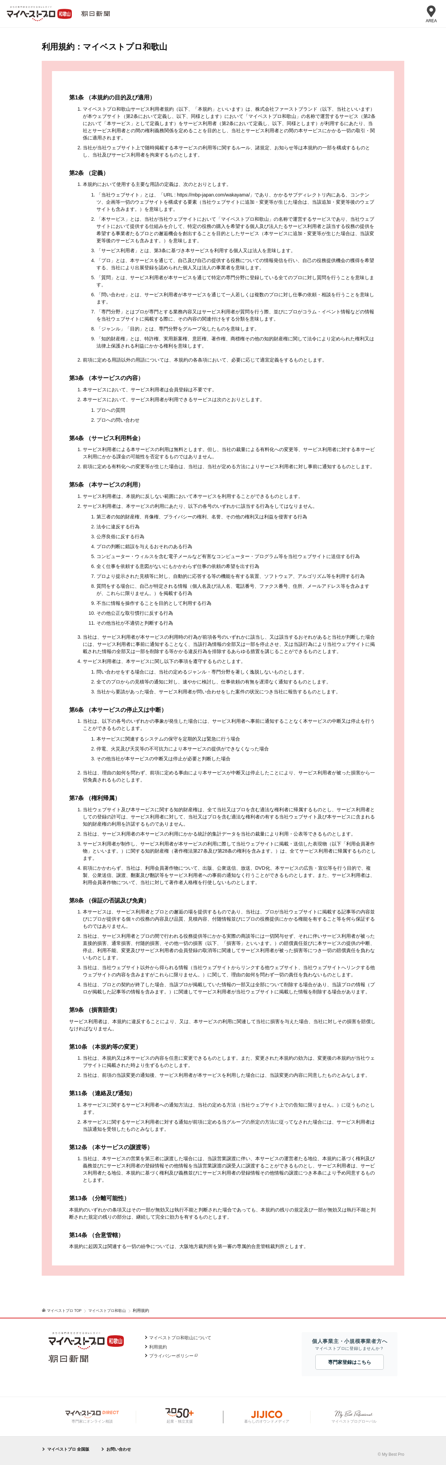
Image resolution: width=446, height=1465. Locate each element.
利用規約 (158, 1346)
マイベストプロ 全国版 (68, 1449)
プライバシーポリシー (171, 1355)
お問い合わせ (118, 1449)
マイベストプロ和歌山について (180, 1337)
